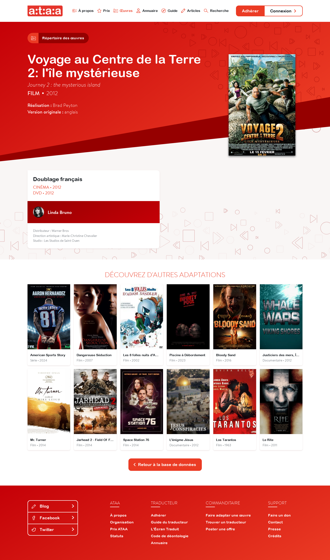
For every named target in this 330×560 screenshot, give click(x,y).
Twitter (53, 529)
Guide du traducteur (169, 522)
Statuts (116, 536)
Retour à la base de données (164, 464)
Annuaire (147, 11)
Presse (274, 529)
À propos (83, 11)
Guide (169, 11)
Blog (53, 506)
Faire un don (279, 515)
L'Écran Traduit (165, 529)
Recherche (216, 11)
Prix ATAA (119, 529)
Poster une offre (220, 529)
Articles (190, 11)
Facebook (53, 517)
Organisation (122, 522)
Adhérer (250, 11)
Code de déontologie (170, 536)
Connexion (283, 11)
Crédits (274, 536)
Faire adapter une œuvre (228, 515)
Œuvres (123, 11)
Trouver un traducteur (226, 522)
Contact (275, 522)
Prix (103, 11)
